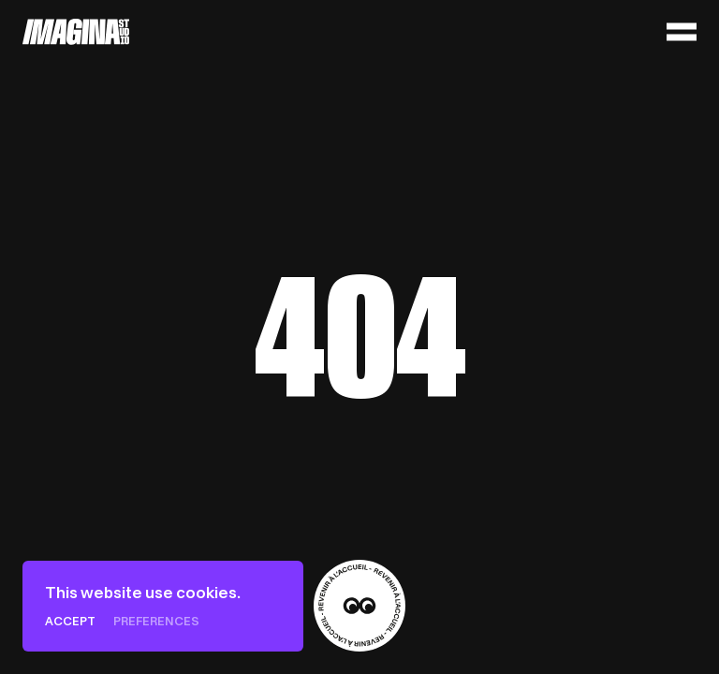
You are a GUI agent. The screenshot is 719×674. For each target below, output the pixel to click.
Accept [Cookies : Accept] (70, 621)
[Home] (76, 32)
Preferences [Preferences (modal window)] (156, 621)
